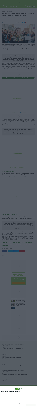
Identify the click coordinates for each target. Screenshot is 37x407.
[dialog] (18, 396)
